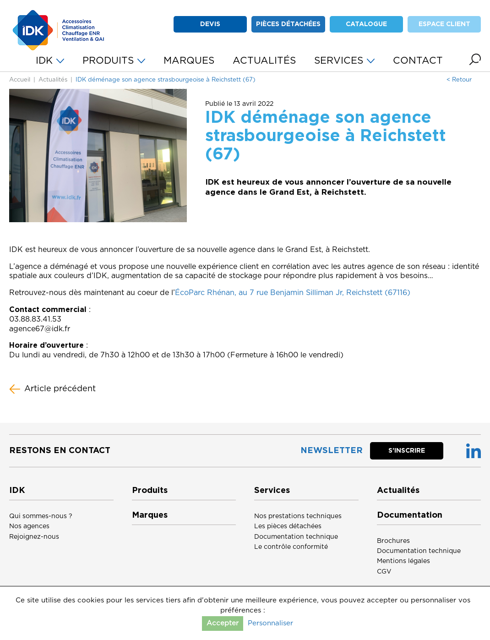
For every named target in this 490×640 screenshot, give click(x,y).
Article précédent (52, 389)
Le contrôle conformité (291, 547)
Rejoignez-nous (34, 537)
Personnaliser (270, 623)
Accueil (19, 80)
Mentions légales (403, 561)
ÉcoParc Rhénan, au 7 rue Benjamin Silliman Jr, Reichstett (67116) (292, 292)
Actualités (52, 80)
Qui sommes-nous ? (40, 516)
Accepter (223, 623)
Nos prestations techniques (298, 516)
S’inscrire (406, 451)
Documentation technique (296, 537)
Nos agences (29, 526)
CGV (384, 572)
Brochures (393, 541)
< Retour (459, 80)
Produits (150, 491)
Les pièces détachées (287, 526)
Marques (150, 515)
